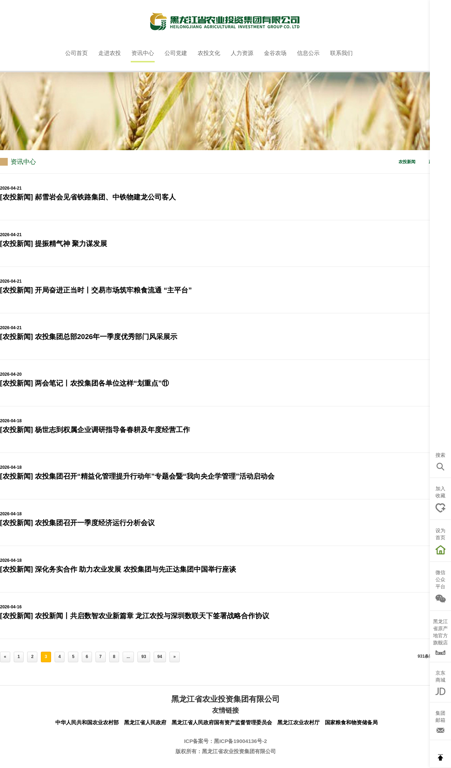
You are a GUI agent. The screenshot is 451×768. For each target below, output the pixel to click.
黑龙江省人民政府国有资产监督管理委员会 (222, 722)
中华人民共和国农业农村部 (87, 722)
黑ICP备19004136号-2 (240, 741)
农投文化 (209, 53)
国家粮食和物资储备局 (351, 722)
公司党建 (176, 53)
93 (143, 656)
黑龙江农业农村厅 (298, 722)
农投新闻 (407, 161)
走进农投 (109, 53)
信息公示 (308, 53)
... (128, 656)
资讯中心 (142, 53)
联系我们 (341, 53)
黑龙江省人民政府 (145, 722)
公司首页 (76, 53)
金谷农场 (275, 53)
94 (159, 656)
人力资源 (242, 53)
